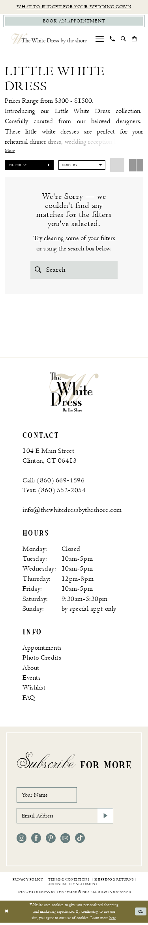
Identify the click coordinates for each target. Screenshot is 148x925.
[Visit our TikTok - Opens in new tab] (80, 840)
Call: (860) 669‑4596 (53, 482)
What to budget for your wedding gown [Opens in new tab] (74, 6)
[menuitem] (100, 39)
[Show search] (123, 39)
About (30, 669)
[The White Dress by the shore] (49, 39)
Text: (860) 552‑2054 (54, 491)
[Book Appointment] (74, 21)
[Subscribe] (105, 818)
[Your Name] (48, 796)
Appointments (42, 649)
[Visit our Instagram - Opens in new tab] (21, 840)
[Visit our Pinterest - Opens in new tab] (51, 840)
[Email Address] (65, 818)
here (112, 920)
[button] (100, 39)
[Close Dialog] (7, 914)
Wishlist (34, 689)
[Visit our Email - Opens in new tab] (65, 840)
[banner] (74, 393)
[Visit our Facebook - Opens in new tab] (36, 840)
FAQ (28, 699)
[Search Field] (74, 270)
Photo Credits (41, 659)
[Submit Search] (38, 270)
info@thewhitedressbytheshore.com (72, 511)
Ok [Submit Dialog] (141, 913)
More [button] (10, 151)
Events (31, 679)
